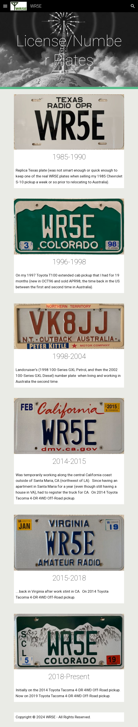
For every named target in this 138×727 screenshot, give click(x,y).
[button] (5, 6)
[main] (69, 51)
